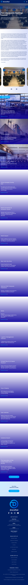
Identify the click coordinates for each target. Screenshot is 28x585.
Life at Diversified (14, 559)
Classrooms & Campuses (14, 540)
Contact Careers (14, 564)
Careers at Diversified (14, 557)
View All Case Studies (14, 476)
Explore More (4, 116)
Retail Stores (14, 549)
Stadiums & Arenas (14, 551)
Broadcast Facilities (14, 538)
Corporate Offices (14, 542)
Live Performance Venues (14, 547)
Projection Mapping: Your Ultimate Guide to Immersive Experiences (14, 579)
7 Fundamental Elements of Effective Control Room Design (14, 577)
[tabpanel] (14, 106)
